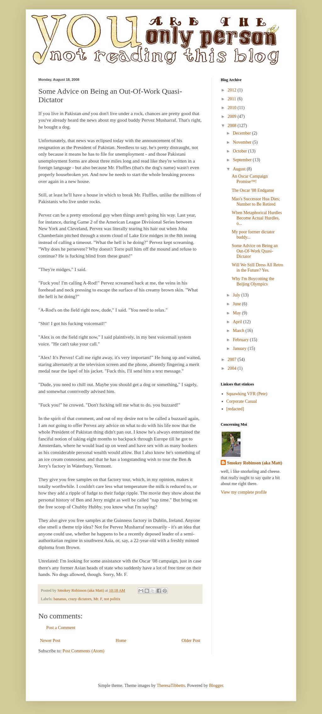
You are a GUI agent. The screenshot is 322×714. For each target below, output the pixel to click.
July (237, 295)
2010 (233, 107)
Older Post (191, 640)
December (242, 133)
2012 (233, 90)
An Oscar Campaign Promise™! (250, 179)
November (243, 142)
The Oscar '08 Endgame (253, 190)
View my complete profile (244, 492)
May (237, 313)
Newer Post (50, 640)
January (240, 348)
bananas (59, 599)
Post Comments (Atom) (83, 651)
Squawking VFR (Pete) (246, 393)
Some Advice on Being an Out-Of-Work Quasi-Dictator (255, 251)
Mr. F (97, 599)
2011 (232, 99)
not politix (112, 599)
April (238, 321)
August (240, 169)
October (240, 151)
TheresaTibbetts (171, 685)
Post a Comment (60, 627)
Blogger (216, 685)
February (241, 339)
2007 (233, 359)
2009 (233, 116)
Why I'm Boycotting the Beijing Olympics (253, 281)
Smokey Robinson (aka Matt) (254, 463)
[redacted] (235, 409)
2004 (233, 368)
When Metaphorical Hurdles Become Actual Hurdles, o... (257, 218)
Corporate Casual (241, 401)
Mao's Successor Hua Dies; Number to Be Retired (256, 201)
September (243, 160)
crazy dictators (80, 599)
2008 (233, 125)
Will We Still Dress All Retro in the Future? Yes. (257, 268)
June (237, 304)
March (239, 330)
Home (121, 640)
